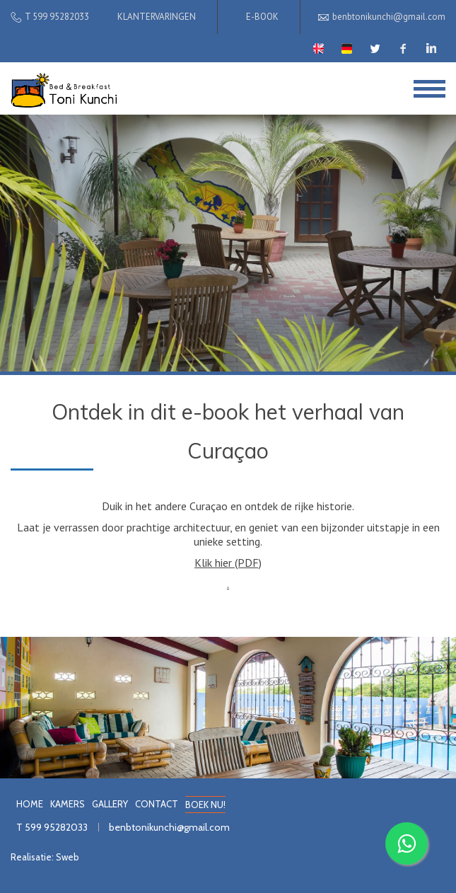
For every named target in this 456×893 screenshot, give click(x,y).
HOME (29, 804)
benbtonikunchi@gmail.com (169, 827)
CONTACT (156, 804)
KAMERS (67, 804)
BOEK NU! (205, 804)
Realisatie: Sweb (45, 857)
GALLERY (110, 804)
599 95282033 (56, 827)
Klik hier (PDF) (228, 562)
